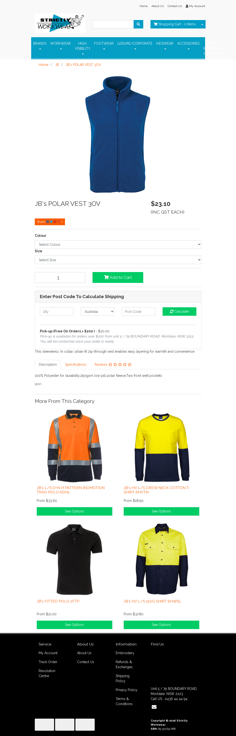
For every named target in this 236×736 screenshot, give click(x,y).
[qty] (57, 311)
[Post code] (139, 311)
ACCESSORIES (188, 43)
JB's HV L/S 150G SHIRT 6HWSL (152, 601)
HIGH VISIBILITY (82, 46)
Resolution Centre (47, 673)
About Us (157, 6)
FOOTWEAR (104, 43)
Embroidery (125, 653)
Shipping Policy (122, 678)
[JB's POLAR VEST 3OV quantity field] (60, 277)
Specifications (75, 364)
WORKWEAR (60, 43)
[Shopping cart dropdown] (202, 24)
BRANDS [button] (39, 43)
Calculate (179, 311)
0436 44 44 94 (176, 699)
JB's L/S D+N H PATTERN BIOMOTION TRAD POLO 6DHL (71, 490)
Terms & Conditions (124, 701)
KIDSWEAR (164, 43)
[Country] (97, 311)
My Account (48, 653)
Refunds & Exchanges (124, 664)
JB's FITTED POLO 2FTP (58, 601)
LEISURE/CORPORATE (134, 43)
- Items (175, 24)
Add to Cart (118, 277)
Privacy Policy (126, 690)
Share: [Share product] (49, 222)
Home (144, 6)
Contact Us (175, 6)
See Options (74, 511)
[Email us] (154, 707)
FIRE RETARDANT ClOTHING (213, 49)
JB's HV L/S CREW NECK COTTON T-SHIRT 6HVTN (157, 490)
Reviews (113, 364)
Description (48, 364)
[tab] (48, 364)
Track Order (48, 662)
